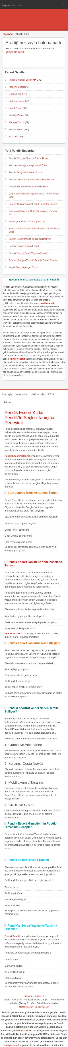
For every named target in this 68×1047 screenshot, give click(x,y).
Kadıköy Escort (16, 101)
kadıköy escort (42, 1007)
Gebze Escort (16, 94)
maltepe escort (11, 1045)
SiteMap (28, 996)
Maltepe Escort (16, 122)
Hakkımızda (37, 394)
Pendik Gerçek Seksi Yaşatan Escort (28, 253)
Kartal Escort (15, 108)
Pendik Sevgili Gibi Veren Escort (25, 172)
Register (6, 5)
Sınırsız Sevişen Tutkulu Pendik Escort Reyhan (33, 260)
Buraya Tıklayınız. (15, 51)
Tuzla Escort (15, 136)
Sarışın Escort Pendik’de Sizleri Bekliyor (30, 239)
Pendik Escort (16, 129)
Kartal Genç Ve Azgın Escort (23, 267)
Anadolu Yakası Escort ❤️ (22, 79)
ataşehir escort (26, 1007)
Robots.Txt (39, 996)
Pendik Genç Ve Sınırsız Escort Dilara (28, 158)
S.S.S (50, 394)
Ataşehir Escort (17, 86)
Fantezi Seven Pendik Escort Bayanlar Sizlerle (33, 204)
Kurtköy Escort (16, 115)
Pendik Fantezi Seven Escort (24, 246)
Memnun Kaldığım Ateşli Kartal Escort (28, 165)
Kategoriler (21, 394)
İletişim (7, 402)
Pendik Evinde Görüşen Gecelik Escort (29, 186)
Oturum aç (18, 5)
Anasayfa (7, 34)
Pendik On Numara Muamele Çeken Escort (31, 179)
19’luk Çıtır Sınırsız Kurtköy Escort (27, 221)
